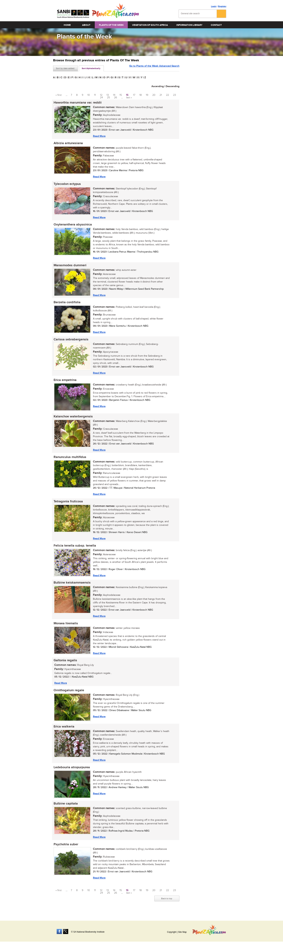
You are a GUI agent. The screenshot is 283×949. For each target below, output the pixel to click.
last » (129, 97)
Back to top (166, 904)
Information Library (189, 25)
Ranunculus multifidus (69, 460)
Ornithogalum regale (68, 694)
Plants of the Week (111, 25)
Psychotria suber (65, 850)
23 (174, 95)
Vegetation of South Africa (150, 25)
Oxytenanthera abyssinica (72, 225)
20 (153, 95)
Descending (172, 86)
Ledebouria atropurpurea (71, 772)
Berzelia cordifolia (66, 304)
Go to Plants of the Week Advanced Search (154, 68)
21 (161, 95)
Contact (216, 25)
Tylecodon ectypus (66, 185)
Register (222, 6)
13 (107, 95)
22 (167, 95)
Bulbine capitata (65, 809)
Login (213, 6)
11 (95, 95)
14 (114, 95)
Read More (98, 136)
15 (120, 95)
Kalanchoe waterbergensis (72, 419)
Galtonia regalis (65, 664)
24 (101, 97)
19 (147, 95)
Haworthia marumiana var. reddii (77, 103)
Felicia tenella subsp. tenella (74, 549)
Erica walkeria (63, 731)
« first (59, 95)
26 (115, 97)
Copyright (171, 932)
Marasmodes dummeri (69, 266)
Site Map (182, 932)
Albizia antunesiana (67, 144)
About (86, 25)
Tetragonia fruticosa (67, 504)
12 (101, 95)
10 (88, 95)
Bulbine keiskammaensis (71, 586)
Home (67, 25)
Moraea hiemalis (65, 627)
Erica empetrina (64, 382)
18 (140, 95)
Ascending (157, 86)
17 (134, 95)
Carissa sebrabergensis (70, 341)
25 (108, 97)
